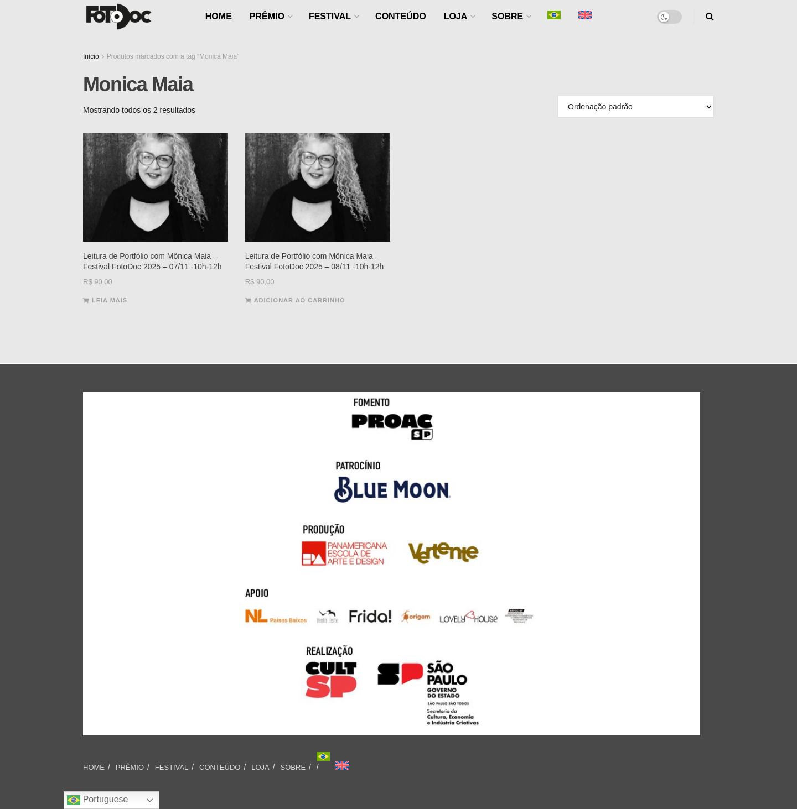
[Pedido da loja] (635, 107)
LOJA (456, 16)
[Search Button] (710, 16)
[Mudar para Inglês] (342, 765)
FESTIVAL (330, 16)
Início (91, 56)
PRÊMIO (267, 16)
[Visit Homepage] (118, 16)
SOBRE (507, 16)
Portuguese (97, 800)
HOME (218, 16)
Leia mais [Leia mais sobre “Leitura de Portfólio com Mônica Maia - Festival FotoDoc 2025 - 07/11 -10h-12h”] (109, 300)
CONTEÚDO (400, 16)
